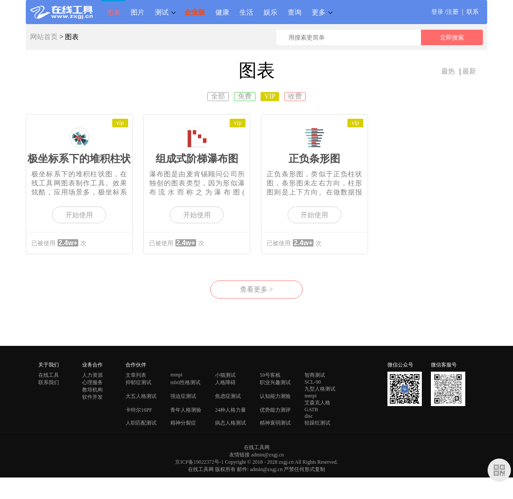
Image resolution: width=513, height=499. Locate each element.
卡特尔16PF (139, 410)
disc (308, 416)
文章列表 (136, 375)
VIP (270, 96)
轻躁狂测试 (317, 423)
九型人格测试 (319, 389)
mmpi (176, 375)
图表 (113, 12)
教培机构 (92, 390)
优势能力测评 (275, 410)
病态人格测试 (230, 423)
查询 (294, 12)
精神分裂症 (183, 423)
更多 (319, 12)
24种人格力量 (230, 410)
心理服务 (92, 382)
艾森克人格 (317, 403)
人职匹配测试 (141, 423)
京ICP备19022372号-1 (199, 462)
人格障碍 (225, 382)
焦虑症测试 (228, 396)
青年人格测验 (185, 410)
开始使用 (79, 215)
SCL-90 (312, 382)
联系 (473, 12)
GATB (311, 410)
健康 (222, 12)
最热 (448, 71)
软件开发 (92, 397)
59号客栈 (270, 375)
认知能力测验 (275, 396)
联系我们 (48, 382)
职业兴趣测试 (275, 382)
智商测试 (314, 375)
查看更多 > (256, 289)
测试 (162, 12)
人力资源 (92, 375)
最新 (469, 71)
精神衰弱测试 (275, 423)
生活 (246, 12)
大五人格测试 (141, 396)
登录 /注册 (444, 12)
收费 (295, 96)
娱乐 (270, 12)
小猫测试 (225, 375)
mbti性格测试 (185, 382)
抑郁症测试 (138, 382)
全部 (218, 96)
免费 (245, 96)
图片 (137, 12)
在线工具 (48, 375)
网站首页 (44, 36)
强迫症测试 (183, 396)
